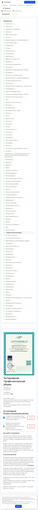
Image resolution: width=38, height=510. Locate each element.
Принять (18, 506)
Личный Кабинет (29, 2)
